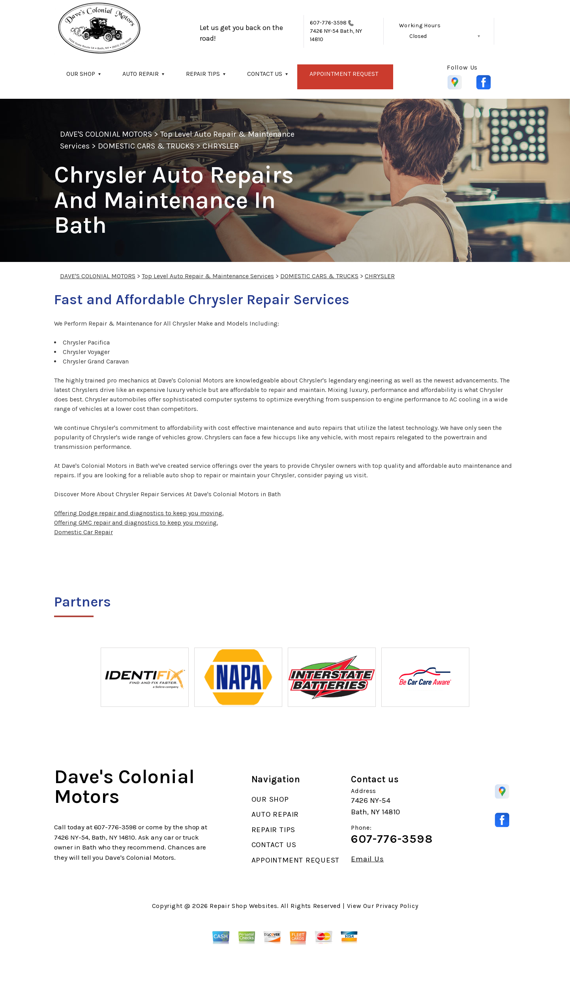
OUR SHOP (80, 73)
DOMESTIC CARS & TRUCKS (146, 146)
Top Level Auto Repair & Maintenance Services (208, 276)
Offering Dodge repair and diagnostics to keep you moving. (138, 513)
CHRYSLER (220, 146)
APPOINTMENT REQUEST (343, 73)
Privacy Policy (397, 906)
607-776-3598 (328, 22)
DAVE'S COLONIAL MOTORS (106, 134)
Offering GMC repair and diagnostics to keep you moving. (136, 522)
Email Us (367, 859)
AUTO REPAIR (140, 73)
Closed (418, 36)
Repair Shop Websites (243, 906)
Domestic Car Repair (83, 532)
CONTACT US (264, 73)
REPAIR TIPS (203, 73)
